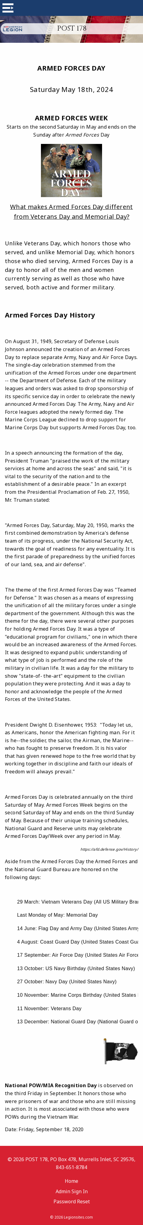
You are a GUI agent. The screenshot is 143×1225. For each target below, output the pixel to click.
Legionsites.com (78, 1217)
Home (71, 1181)
